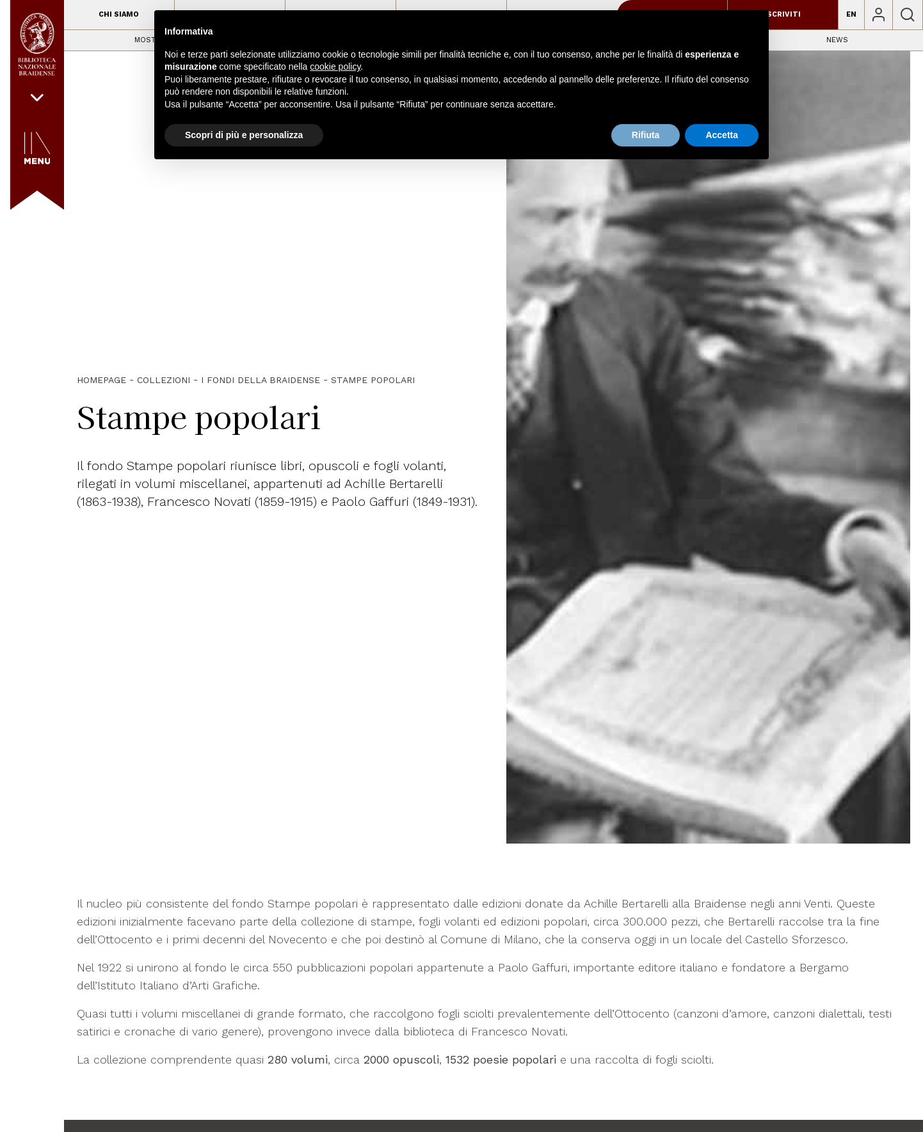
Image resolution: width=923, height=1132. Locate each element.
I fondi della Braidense (260, 380)
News (837, 40)
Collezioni (163, 380)
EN (851, 14)
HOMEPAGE (101, 380)
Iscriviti (782, 14)
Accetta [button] (721, 135)
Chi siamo (119, 14)
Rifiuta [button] (646, 135)
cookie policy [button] (335, 66)
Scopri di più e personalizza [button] (244, 135)
